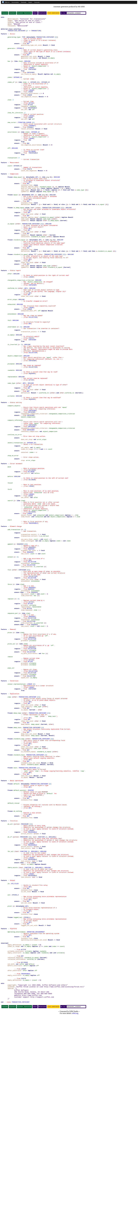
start (10, 620)
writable (11, 472)
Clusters (12, 13)
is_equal (101, 242)
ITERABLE (31, 147)
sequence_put (13, 732)
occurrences (12, 155)
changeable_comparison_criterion (21, 333)
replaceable (12, 448)
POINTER (31, 945)
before (37, 564)
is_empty (51, 66)
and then (70, 224)
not (40, 66)
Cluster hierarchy (24, 13)
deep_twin (52, 856)
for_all (10, 1018)
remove (10, 784)
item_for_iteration (15, 132)
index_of (11, 95)
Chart (35, 13)
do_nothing (17, 970)
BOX (29, 385)
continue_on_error (15, 518)
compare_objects (14, 483)
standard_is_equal (47, 257)
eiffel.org (75, 1209)
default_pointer (19, 945)
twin (15, 918)
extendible (12, 373)
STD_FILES (15, 1057)
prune (10, 755)
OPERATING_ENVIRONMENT (36, 1115)
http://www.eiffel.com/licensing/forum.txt (63, 1180)
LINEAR (31, 78)
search (10, 597)
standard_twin (18, 902)
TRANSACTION (35, 33)
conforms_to (12, 342)
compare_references (15, 501)
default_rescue (13, 960)
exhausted (11, 361)
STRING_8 (20, 54)
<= (37, 535)
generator (11, 54)
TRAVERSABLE (32, 126)
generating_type (14, 41)
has (9, 70)
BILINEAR (31, 178)
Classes (5, 13)
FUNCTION (41, 1001)
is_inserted (12, 410)
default (16, 937)
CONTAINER (32, 80)
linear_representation (16, 817)
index (10, 89)
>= (45, 112)
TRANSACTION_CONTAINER (16, 33)
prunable (11, 433)
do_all (10, 985)
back (9, 557)
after (10, 325)
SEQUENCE (31, 445)
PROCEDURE (25, 985)
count (10, 195)
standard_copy (18, 883)
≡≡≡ (32, 246)
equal (15, 230)
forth (10, 584)
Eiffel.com (7, 2)
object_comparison (39, 76)
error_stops (12, 356)
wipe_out (11, 798)
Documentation (15, 2)
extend (10, 665)
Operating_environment (16, 1115)
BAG (30, 165)
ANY (29, 47)
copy (9, 833)
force (10, 697)
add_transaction (14, 632)
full (9, 381)
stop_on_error (13, 543)
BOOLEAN (27, 70)
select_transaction (15, 528)
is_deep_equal (18, 246)
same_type (80, 224)
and (38, 224)
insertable (12, 389)
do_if (10, 1001)
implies (47, 85)
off (33, 128)
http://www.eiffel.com (32, 1190)
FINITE (29, 199)
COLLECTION (32, 377)
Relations (42, 13)
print (10, 1084)
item (20, 70)
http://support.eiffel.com (42, 1192)
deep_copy (17, 852)
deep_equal (17, 209)
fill (9, 680)
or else (62, 242)
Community (37, 2)
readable (32, 124)
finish (10, 576)
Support (30, 2)
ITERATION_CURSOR (24, 143)
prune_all (11, 769)
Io (8, 1057)
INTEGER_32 (17, 89)
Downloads (23, 2)
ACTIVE (31, 120)
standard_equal (45, 221)
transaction (12, 186)
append (10, 649)
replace (10, 715)
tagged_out (17, 1097)
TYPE (23, 41)
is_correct (44, 640)
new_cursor (12, 143)
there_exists (13, 1037)
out (9, 1070)
